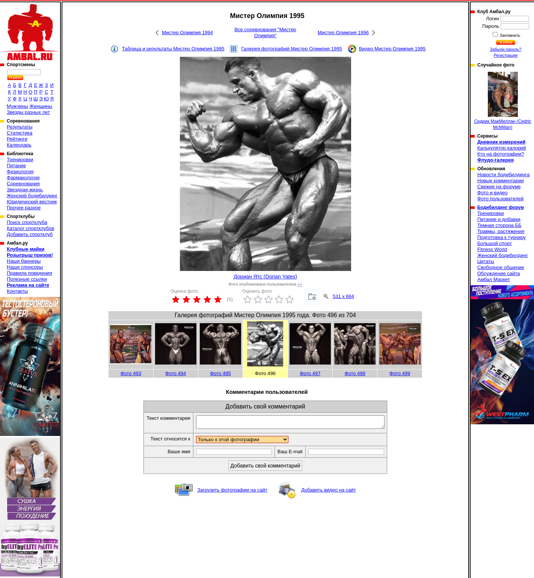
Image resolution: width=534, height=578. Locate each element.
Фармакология (23, 177)
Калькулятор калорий (501, 148)
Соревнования (23, 183)
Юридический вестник (32, 201)
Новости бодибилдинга (503, 174)
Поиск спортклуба (27, 222)
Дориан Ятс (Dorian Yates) (265, 277)
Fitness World (492, 249)
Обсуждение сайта (498, 273)
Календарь (19, 145)
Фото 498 (355, 373)
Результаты (19, 127)
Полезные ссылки (27, 279)
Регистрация (505, 55)
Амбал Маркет (493, 279)
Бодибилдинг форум (500, 207)
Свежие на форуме (499, 186)
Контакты (17, 291)
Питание (16, 165)
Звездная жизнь (25, 189)
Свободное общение (500, 267)
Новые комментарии (500, 180)
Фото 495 (220, 373)
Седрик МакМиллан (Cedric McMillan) (502, 101)
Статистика (19, 133)
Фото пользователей (500, 198)
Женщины (40, 106)
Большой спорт (494, 243)
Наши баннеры (24, 261)
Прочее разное (24, 207)
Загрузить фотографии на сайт (232, 492)
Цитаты (485, 261)
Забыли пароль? (506, 49)
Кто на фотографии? (500, 154)
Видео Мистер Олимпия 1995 (392, 48)
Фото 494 (175, 373)
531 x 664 (343, 296)
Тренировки (20, 159)
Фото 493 (131, 373)
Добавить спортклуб (30, 234)
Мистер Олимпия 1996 (343, 32)
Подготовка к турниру (501, 237)
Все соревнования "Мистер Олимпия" (265, 32)
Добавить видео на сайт (328, 492)
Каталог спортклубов (30, 228)
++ (299, 284)
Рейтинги (17, 139)
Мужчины (17, 106)
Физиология (20, 171)
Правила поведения (29, 273)
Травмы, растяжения (500, 231)
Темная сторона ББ (499, 225)
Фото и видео (492, 192)
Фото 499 (399, 373)
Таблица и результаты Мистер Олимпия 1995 (173, 48)
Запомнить (509, 35)
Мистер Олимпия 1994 (187, 32)
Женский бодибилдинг (32, 195)
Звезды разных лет (28, 112)
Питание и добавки (498, 219)
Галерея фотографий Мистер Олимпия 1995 (291, 48)
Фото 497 (310, 373)
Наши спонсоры (25, 267)
